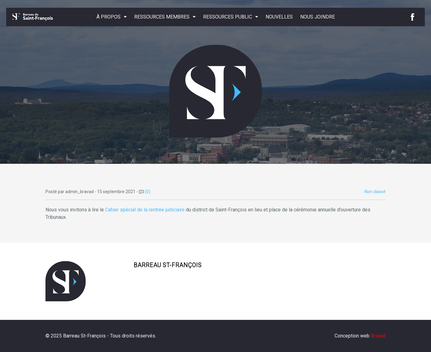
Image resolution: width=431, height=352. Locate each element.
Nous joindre (317, 17)
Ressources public (227, 17)
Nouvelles (279, 17)
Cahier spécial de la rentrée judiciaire (145, 210)
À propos (108, 17)
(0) (144, 191)
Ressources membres (162, 17)
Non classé (375, 191)
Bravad (378, 336)
